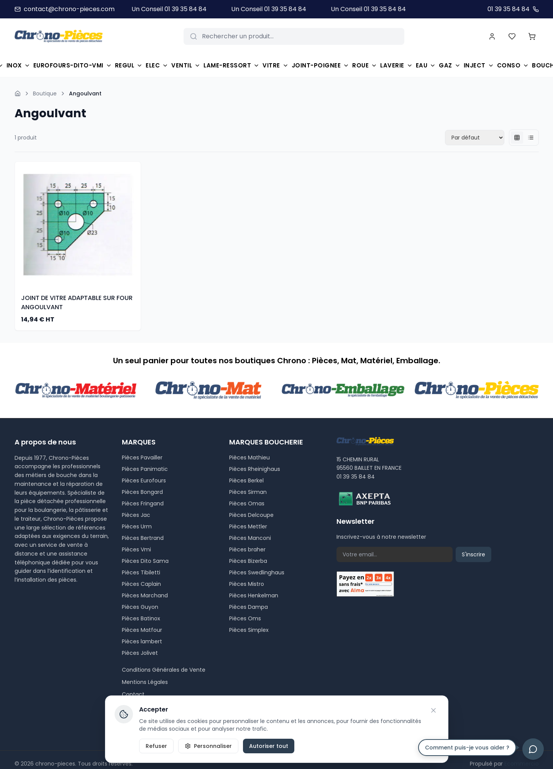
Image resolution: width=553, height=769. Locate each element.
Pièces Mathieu (249, 457)
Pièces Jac (136, 515)
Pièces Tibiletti (141, 572)
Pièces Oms (245, 618)
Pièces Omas (246, 503)
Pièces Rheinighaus (254, 469)
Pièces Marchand (145, 595)
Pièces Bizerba (248, 561)
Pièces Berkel (246, 480)
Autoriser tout (268, 746)
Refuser (156, 746)
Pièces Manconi (250, 538)
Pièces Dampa (248, 607)
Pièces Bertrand (143, 538)
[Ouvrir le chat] (533, 749)
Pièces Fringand (143, 503)
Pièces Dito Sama (145, 561)
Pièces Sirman (248, 492)
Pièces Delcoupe (251, 515)
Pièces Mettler (248, 526)
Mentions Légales (145, 682)
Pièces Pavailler (142, 457)
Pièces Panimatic (145, 469)
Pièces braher (247, 549)
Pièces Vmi (136, 549)
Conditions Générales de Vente (163, 670)
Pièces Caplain (141, 584)
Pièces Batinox (141, 618)
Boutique (45, 93)
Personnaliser (208, 746)
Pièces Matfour (142, 630)
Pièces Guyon (140, 607)
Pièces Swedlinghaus (256, 572)
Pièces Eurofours (144, 480)
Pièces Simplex (249, 630)
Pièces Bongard (142, 492)
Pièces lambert (142, 641)
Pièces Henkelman (253, 595)
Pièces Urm (137, 526)
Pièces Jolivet (140, 653)
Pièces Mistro (246, 584)
